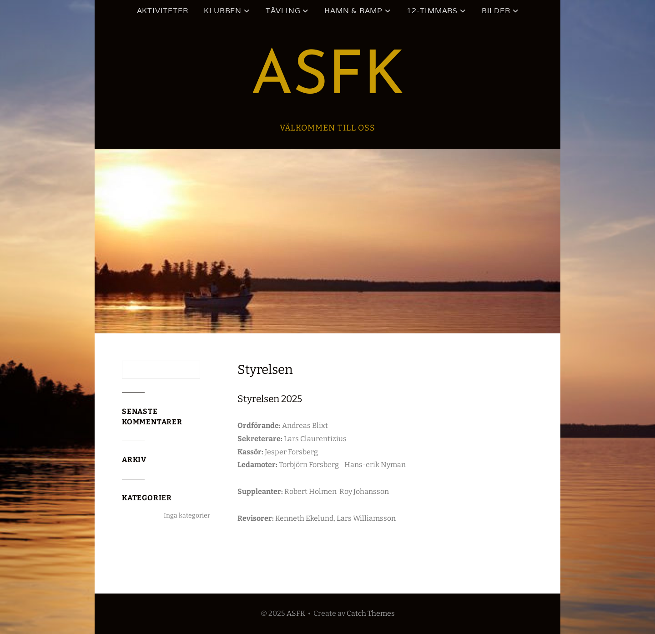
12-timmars (432, 10)
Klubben (223, 10)
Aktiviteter (162, 10)
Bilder (496, 10)
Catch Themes (371, 613)
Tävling (283, 10)
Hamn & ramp (353, 10)
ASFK (327, 78)
